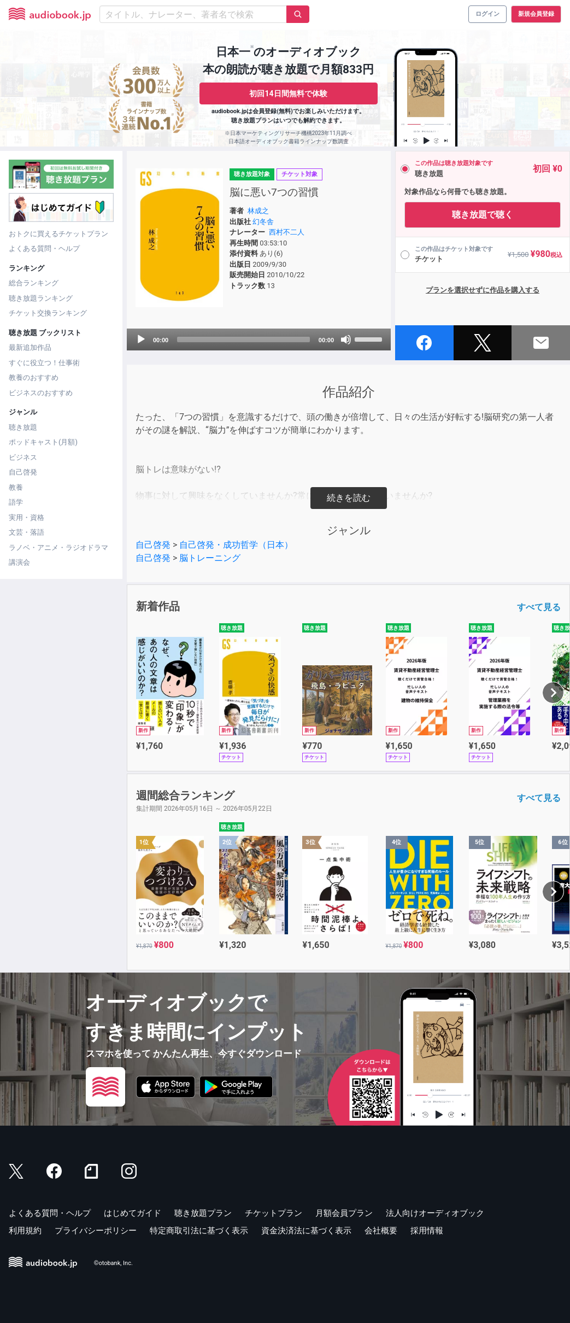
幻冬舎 (263, 222)
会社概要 (381, 1231)
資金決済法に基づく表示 (306, 1231)
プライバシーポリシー (96, 1231)
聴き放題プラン (203, 1213)
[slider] (243, 339)
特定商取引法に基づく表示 (199, 1231)
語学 (16, 502)
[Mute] (345, 339)
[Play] (141, 339)
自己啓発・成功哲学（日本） (236, 545)
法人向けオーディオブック (435, 1213)
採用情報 (426, 1231)
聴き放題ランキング (41, 298)
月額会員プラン (344, 1213)
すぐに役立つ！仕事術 (44, 363)
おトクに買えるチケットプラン (58, 234)
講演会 (19, 562)
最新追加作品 (30, 347)
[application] (259, 339)
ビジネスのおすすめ (41, 393)
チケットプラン (273, 1213)
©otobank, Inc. (113, 1263)
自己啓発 (23, 472)
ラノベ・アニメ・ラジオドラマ (58, 547)
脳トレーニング (209, 558)
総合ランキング (33, 283)
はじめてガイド (132, 1213)
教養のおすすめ (33, 377)
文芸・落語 (26, 532)
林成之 (258, 211)
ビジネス (23, 457)
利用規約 (25, 1231)
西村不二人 (286, 232)
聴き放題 (23, 427)
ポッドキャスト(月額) (43, 442)
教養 (16, 487)
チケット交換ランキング (48, 313)
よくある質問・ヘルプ (44, 248)
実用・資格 (26, 517)
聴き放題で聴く (482, 214)
